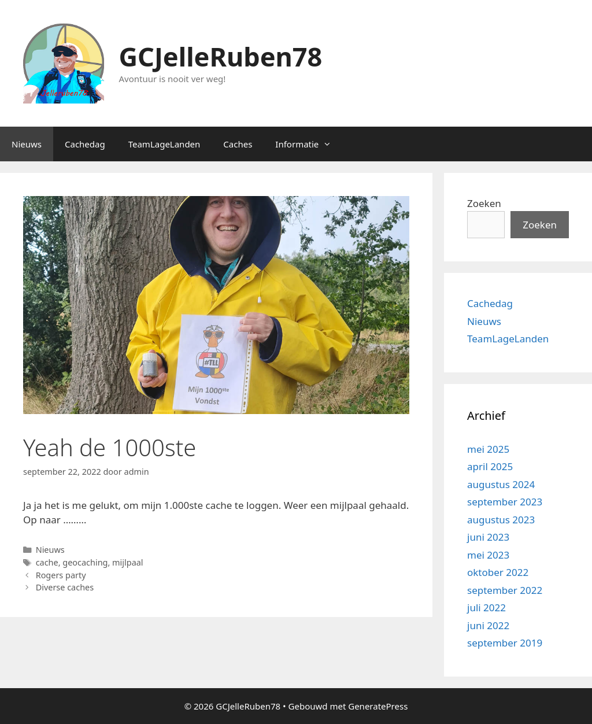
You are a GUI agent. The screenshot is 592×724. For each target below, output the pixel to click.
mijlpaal (127, 562)
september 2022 (504, 590)
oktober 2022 (497, 572)
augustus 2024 (501, 484)
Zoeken (484, 203)
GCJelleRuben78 (221, 56)
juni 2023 (488, 537)
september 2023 (504, 501)
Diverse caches (65, 587)
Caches (237, 144)
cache (47, 562)
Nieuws (27, 144)
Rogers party (61, 575)
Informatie (309, 144)
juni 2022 (488, 625)
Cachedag (85, 144)
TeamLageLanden (164, 144)
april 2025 (490, 466)
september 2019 (504, 642)
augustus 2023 (501, 519)
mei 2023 (488, 555)
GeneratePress (378, 706)
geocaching (85, 562)
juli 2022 (486, 607)
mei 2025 (488, 449)
